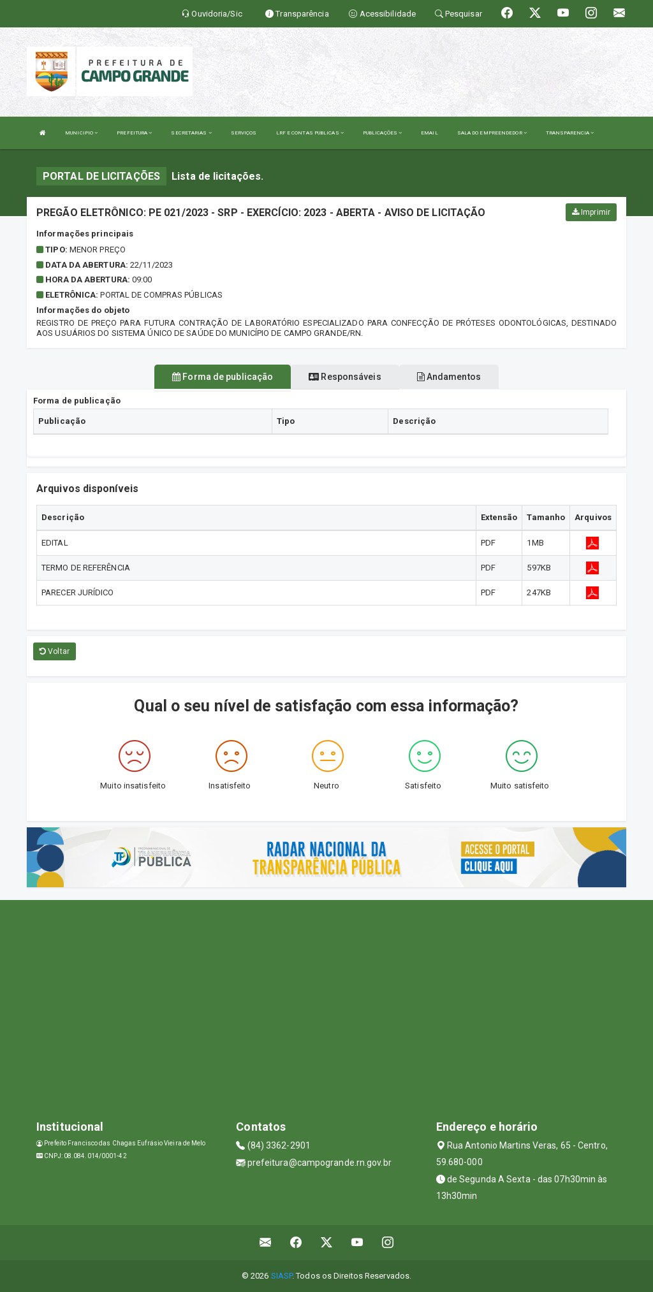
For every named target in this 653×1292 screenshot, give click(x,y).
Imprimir (591, 212)
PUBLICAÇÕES (382, 133)
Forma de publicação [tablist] (222, 377)
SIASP (282, 1276)
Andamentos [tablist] (449, 377)
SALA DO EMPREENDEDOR (492, 133)
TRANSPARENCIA (570, 133)
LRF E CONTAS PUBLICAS (310, 133)
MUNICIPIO (81, 133)
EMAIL (429, 133)
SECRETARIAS (191, 133)
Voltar (55, 651)
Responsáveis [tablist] (345, 377)
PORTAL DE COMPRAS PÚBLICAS (161, 295)
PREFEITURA (134, 133)
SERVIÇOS (244, 133)
